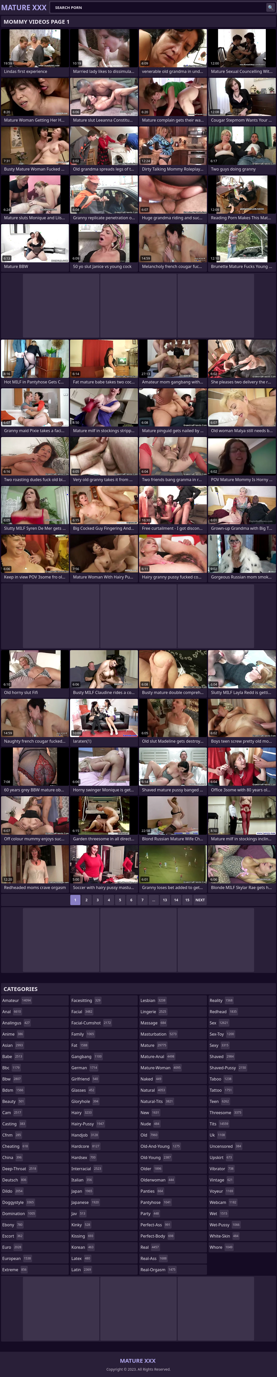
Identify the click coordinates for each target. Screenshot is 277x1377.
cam (12, 1112)
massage (154, 1023)
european (17, 1258)
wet (219, 1213)
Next (200, 899)
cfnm (12, 1135)
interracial (87, 1169)
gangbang (87, 1056)
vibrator (222, 1169)
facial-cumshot (92, 1023)
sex (219, 1023)
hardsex (84, 1157)
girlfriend (85, 1079)
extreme (15, 1269)
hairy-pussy (88, 1124)
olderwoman (158, 1180)
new (150, 1112)
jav (79, 1213)
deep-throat (19, 1169)
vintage (222, 1180)
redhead (224, 1011)
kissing (83, 1236)
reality (222, 1000)
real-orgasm (159, 1269)
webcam (224, 1202)
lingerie (154, 1011)
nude (151, 1124)
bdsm (13, 1090)
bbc (11, 1068)
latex (81, 1258)
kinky (81, 1225)
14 (176, 899)
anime (13, 1034)
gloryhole (86, 1101)
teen (220, 1101)
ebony (13, 1225)
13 (165, 899)
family (83, 1034)
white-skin (225, 1236)
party (150, 1213)
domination (19, 1213)
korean (83, 1247)
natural (153, 1090)
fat (80, 1045)
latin (82, 1269)
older (152, 1169)
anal (12, 1011)
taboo (221, 1079)
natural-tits (157, 1101)
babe (12, 1056)
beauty (13, 1101)
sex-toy (222, 1034)
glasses (84, 1090)
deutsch (14, 1180)
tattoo (221, 1090)
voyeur (222, 1191)
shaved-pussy (228, 1068)
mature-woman (161, 1068)
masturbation (159, 1034)
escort (13, 1236)
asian (13, 1045)
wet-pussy (225, 1225)
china (12, 1157)
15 (187, 899)
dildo (13, 1191)
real (150, 1247)
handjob (85, 1135)
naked (151, 1079)
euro (12, 1247)
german (85, 1068)
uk (218, 1135)
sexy (220, 1045)
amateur (17, 1000)
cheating (15, 1146)
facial (83, 1011)
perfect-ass (156, 1225)
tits (220, 1124)
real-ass (154, 1258)
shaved (222, 1056)
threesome (226, 1112)
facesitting (87, 1000)
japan (83, 1191)
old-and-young (161, 1146)
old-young (156, 1157)
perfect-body (158, 1236)
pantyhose (156, 1202)
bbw (12, 1079)
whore (222, 1247)
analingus (16, 1023)
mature (154, 1045)
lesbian (154, 1000)
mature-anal (158, 1056)
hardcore (86, 1146)
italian (82, 1180)
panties (152, 1191)
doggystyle (18, 1202)
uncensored (226, 1146)
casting (14, 1124)
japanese (86, 1202)
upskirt (221, 1157)
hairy (82, 1112)
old (150, 1135)
